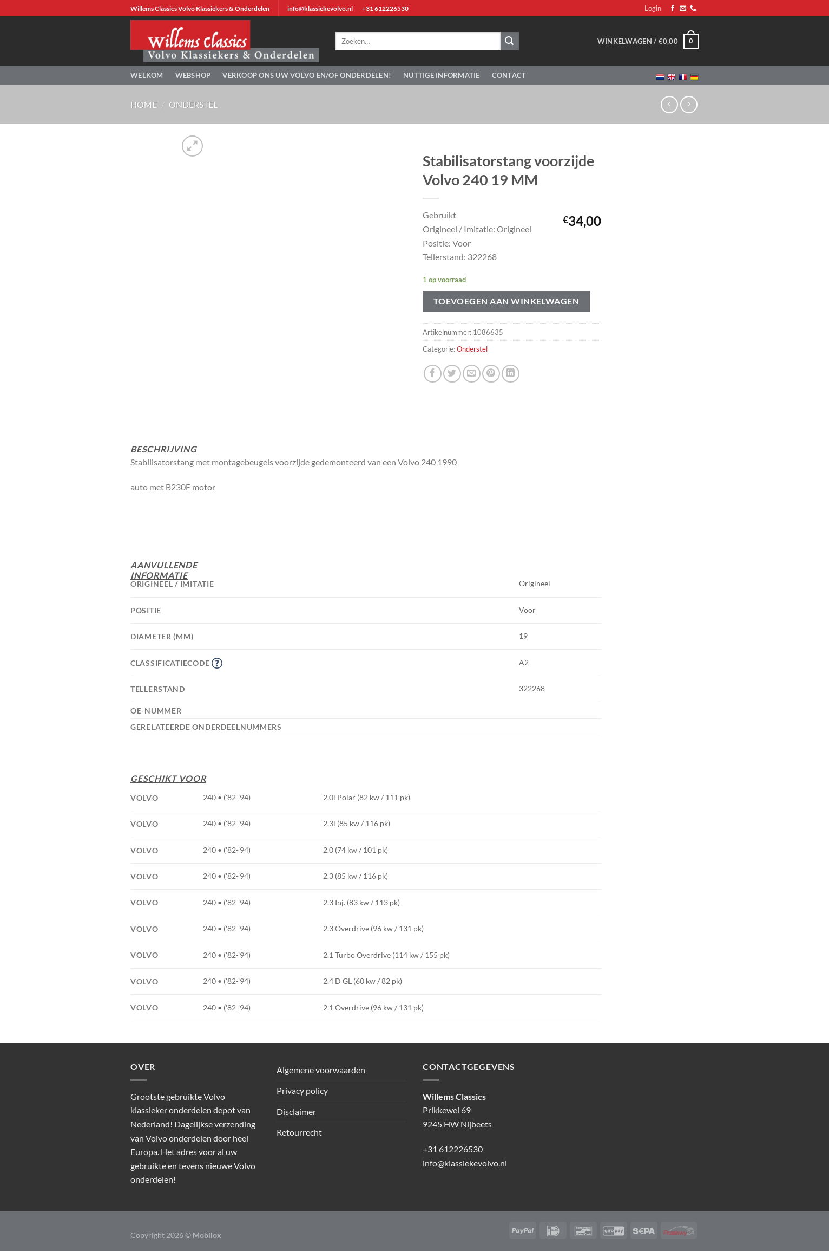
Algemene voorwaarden (321, 1070)
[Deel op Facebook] (433, 374)
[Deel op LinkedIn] (510, 374)
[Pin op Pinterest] (491, 374)
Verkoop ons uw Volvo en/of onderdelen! (306, 75)
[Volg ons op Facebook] (672, 8)
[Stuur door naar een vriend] (472, 374)
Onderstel (193, 104)
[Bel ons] (693, 8)
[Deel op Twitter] (452, 374)
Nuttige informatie (441, 75)
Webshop (193, 75)
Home (143, 104)
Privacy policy (302, 1090)
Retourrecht (299, 1132)
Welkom (146, 75)
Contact (509, 75)
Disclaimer (296, 1111)
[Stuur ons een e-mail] (683, 8)
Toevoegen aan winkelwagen (506, 301)
